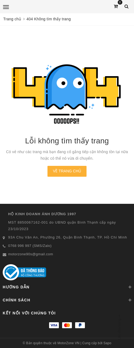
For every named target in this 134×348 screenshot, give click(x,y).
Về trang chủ (67, 171)
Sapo (107, 343)
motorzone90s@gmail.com (30, 254)
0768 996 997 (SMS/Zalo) (30, 246)
